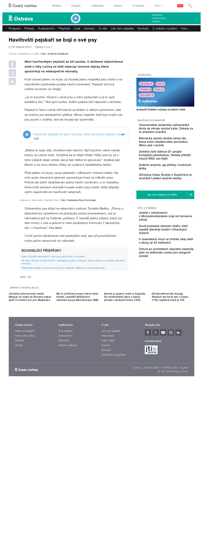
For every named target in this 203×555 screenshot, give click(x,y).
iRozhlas (56, 5)
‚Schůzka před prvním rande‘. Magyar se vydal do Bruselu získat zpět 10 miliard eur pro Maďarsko (30, 453)
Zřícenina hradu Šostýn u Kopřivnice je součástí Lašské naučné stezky (173, 196)
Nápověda (108, 492)
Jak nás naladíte (122, 28)
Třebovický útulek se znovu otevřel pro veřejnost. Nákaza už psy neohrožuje (63, 396)
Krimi (160, 84)
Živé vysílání (146, 95)
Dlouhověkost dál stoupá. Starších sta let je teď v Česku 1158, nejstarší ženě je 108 (170, 453)
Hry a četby (146, 84)
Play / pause (27, 202)
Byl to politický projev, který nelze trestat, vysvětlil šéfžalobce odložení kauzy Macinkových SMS (77, 453)
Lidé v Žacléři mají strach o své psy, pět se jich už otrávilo (53, 385)
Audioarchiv (159, 18)
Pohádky (145, 89)
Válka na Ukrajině (25, 487)
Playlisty (64, 28)
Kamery (156, 21)
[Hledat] (190, 5)
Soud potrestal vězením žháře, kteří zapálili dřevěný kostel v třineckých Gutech (175, 253)
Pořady (29, 28)
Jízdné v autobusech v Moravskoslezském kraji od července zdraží (174, 239)
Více (185, 28)
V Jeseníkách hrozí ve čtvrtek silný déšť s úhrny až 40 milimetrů (174, 268)
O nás (103, 28)
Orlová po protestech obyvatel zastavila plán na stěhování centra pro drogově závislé (174, 284)
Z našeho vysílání (165, 28)
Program (76, 5)
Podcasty (63, 497)
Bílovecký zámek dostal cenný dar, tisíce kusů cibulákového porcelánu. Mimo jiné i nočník (173, 150)
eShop (19, 502)
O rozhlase (138, 5)
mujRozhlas (97, 5)
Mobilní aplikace (67, 502)
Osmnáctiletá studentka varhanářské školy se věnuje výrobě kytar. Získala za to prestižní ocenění (173, 132)
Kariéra (106, 502)
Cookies (137, 524)
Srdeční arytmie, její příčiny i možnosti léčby (175, 180)
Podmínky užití (169, 524)
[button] (122, 202)
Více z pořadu (147, 231)
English (184, 524)
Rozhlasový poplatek (114, 511)
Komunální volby (25, 492)
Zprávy (48, 47)
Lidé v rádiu (108, 497)
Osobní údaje (151, 524)
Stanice (118, 5)
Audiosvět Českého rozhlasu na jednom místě (160, 109)
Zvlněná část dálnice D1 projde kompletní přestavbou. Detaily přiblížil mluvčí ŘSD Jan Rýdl (175, 167)
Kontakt (143, 28)
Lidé (77, 28)
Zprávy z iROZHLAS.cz (24, 416)
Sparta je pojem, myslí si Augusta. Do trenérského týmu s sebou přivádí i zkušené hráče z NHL (125, 453)
